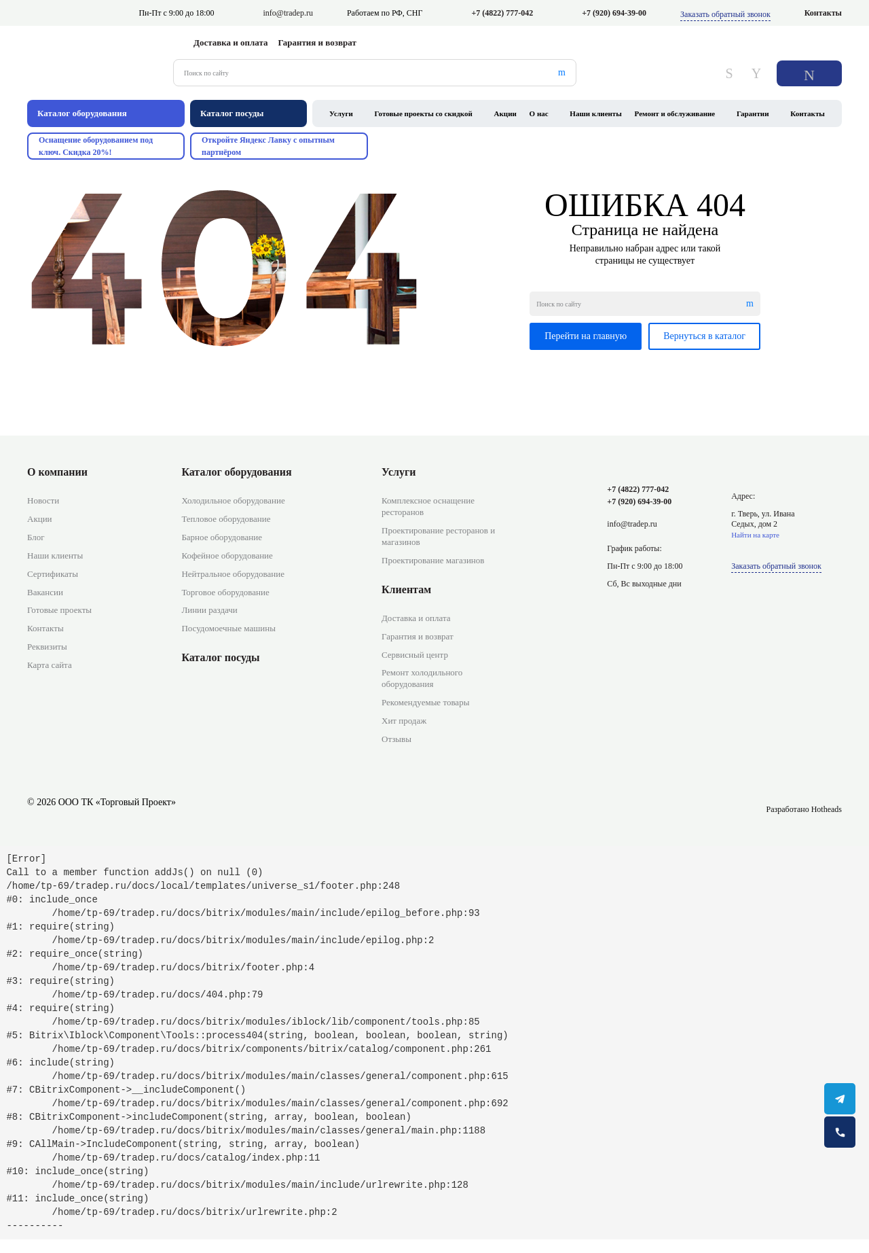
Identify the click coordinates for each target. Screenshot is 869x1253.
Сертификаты (52, 574)
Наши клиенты (596, 113)
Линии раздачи (209, 610)
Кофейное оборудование (226, 555)
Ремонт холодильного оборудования (422, 678)
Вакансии (45, 592)
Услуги (341, 113)
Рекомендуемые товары (425, 702)
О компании (57, 472)
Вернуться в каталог (704, 336)
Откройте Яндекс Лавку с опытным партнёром (268, 146)
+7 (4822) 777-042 (502, 13)
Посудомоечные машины (228, 628)
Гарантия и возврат (317, 42)
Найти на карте (755, 535)
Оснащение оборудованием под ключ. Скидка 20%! (96, 146)
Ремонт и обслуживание (675, 113)
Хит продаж (404, 721)
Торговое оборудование (225, 592)
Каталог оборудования (236, 472)
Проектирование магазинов (433, 560)
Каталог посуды (220, 657)
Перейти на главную (585, 336)
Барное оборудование (221, 537)
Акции (505, 113)
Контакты (823, 13)
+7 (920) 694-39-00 (614, 13)
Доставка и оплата (230, 42)
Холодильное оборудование (232, 500)
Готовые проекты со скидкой (424, 113)
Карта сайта (49, 665)
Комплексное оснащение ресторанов (428, 506)
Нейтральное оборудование (232, 574)
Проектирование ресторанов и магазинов (438, 536)
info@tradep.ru (288, 13)
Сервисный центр (415, 655)
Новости (43, 500)
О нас (539, 113)
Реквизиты (47, 646)
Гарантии (753, 113)
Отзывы (396, 739)
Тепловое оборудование (225, 519)
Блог (36, 537)
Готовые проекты (59, 610)
